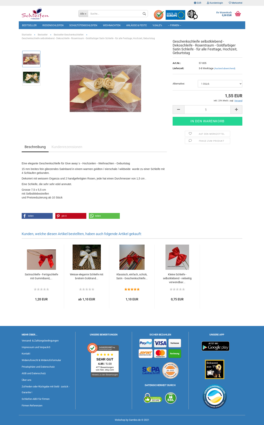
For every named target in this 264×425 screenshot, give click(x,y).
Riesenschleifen (52, 25)
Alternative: (179, 83)
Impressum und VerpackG (36, 347)
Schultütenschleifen (83, 25)
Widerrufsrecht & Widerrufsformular (41, 360)
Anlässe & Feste (136, 25)
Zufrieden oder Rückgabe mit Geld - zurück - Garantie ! (46, 389)
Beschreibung (35, 147)
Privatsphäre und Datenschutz (38, 366)
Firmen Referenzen (32, 405)
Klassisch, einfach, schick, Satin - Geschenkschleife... (132, 276)
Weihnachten (111, 25)
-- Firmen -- (174, 25)
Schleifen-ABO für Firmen (36, 398)
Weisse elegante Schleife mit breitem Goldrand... (86, 276)
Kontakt (26, 353)
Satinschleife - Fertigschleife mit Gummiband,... (41, 276)
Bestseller (29, 25)
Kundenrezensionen (66, 147)
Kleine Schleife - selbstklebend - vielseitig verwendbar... (177, 278)
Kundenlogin (215, 3)
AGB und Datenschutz (34, 373)
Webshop (120, 419)
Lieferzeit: (178, 68)
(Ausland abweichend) (224, 68)
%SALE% (157, 25)
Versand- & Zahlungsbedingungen (40, 340)
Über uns (26, 379)
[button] (37, 216)
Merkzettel (235, 3)
